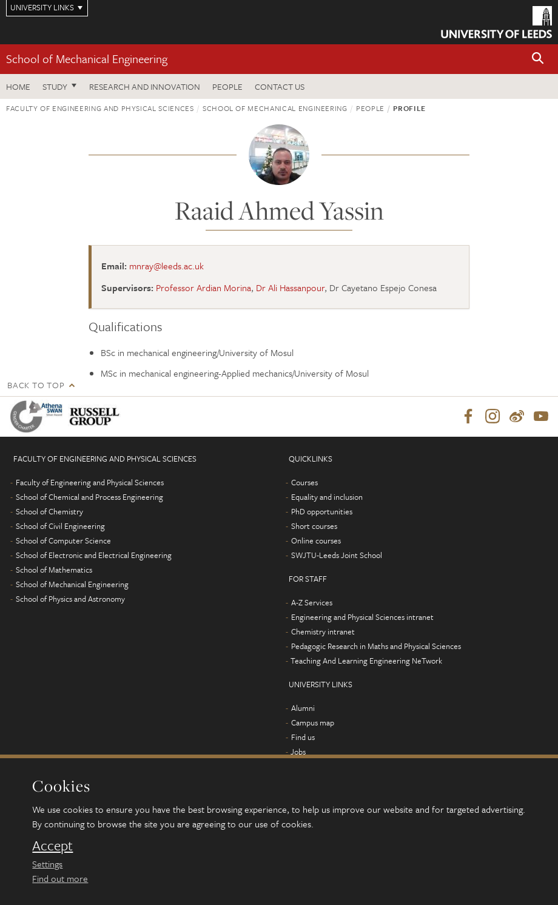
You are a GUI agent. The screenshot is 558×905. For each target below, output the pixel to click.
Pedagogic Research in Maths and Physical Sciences (376, 646)
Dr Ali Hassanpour (290, 287)
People (227, 86)
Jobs (298, 751)
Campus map (312, 722)
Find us (303, 737)
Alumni (303, 708)
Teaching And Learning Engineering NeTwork (366, 660)
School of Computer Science (63, 540)
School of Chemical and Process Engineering (89, 497)
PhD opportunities (321, 511)
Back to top (35, 384)
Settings (47, 863)
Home (18, 86)
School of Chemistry (49, 511)
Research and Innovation (144, 86)
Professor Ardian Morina (203, 287)
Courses (304, 482)
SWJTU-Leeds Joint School (336, 555)
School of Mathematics (54, 570)
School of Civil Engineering (60, 526)
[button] (538, 59)
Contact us (279, 86)
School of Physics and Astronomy (70, 599)
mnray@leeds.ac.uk (166, 265)
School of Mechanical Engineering (86, 58)
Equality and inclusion (327, 497)
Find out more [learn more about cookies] (60, 878)
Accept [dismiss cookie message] (52, 845)
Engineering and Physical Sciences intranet (362, 617)
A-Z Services (311, 602)
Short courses (314, 526)
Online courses (316, 540)
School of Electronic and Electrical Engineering (94, 555)
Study (54, 86)
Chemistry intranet (323, 631)
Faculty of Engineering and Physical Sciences (100, 108)
